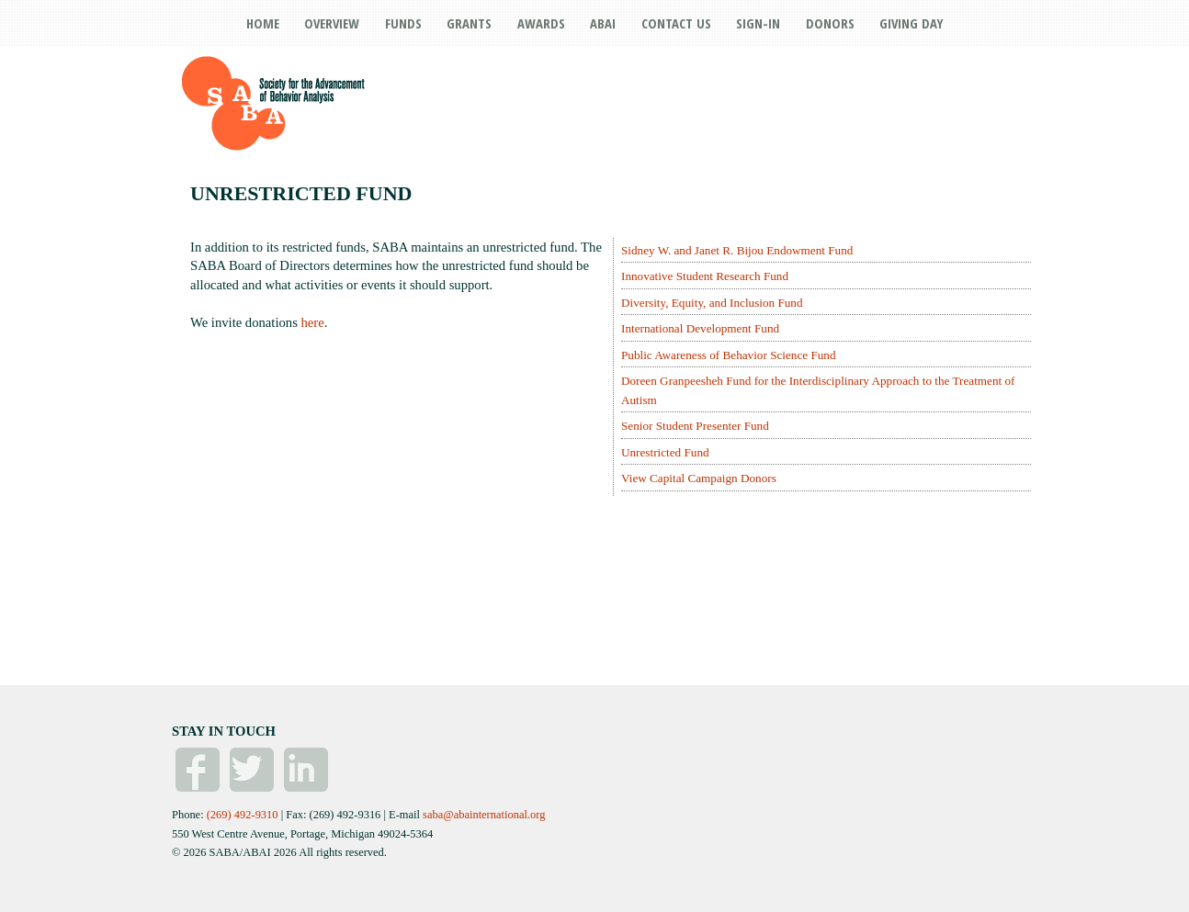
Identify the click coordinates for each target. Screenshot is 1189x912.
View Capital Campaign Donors (698, 478)
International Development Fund (700, 328)
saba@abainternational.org (484, 814)
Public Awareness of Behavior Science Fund (728, 355)
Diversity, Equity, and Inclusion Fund (712, 303)
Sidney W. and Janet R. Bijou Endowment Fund (737, 250)
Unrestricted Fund (665, 452)
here (312, 322)
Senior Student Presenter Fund (695, 426)
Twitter (252, 770)
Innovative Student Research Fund (704, 276)
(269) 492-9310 (242, 814)
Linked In (306, 770)
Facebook (198, 770)
